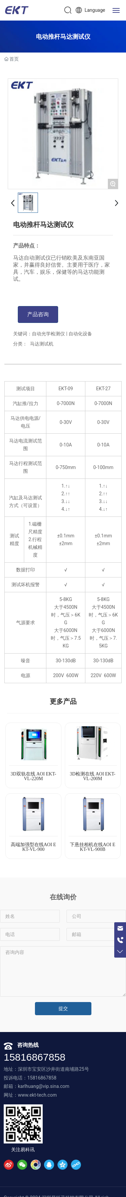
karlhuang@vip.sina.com (43, 1086)
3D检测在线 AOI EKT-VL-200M (93, 776)
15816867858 (35, 1057)
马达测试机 (41, 343)
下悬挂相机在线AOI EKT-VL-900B (92, 847)
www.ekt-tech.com (37, 1095)
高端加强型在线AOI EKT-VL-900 (33, 847)
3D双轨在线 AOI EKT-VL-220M (33, 776)
